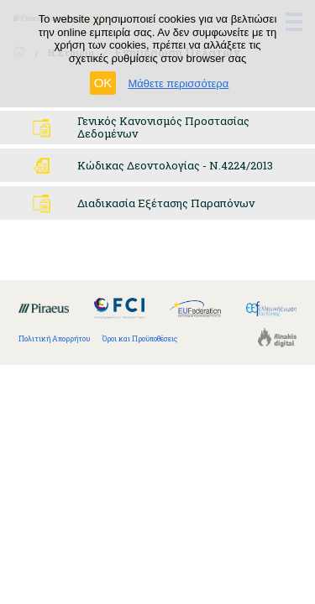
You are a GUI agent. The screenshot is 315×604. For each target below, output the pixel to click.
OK (103, 83)
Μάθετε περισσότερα (178, 83)
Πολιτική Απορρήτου (54, 338)
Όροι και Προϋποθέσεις (139, 338)
